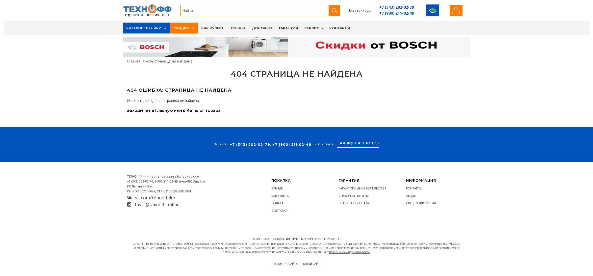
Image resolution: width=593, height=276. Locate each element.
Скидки (181, 28)
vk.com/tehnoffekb (151, 198)
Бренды (277, 188)
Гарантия (288, 28)
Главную (164, 110)
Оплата (238, 28)
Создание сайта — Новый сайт (296, 264)
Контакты (339, 28)
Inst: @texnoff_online (153, 205)
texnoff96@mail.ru (192, 181)
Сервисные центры (354, 196)
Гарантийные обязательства (363, 188)
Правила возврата (354, 203)
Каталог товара (203, 110)
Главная (134, 61)
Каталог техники (144, 28)
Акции (411, 196)
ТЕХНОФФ (277, 239)
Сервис (311, 28)
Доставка (262, 28)
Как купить (212, 28)
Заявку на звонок (358, 143)
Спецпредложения (421, 203)
